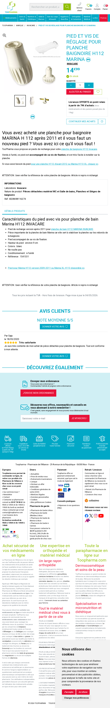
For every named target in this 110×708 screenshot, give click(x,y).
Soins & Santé (22, 18)
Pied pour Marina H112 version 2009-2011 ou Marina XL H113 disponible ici (46, 268)
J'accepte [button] (68, 692)
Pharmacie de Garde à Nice (41, 510)
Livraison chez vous (93, 495)
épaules (50, 581)
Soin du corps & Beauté (52, 18)
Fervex (23, 644)
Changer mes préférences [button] (76, 698)
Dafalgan (19, 632)
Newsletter (7, 495)
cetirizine (27, 641)
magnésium (9, 656)
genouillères (62, 574)
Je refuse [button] (82, 692)
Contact (6, 497)
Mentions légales (37, 495)
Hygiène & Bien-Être (64, 18)
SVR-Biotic (84, 596)
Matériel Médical (87, 18)
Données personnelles (39, 497)
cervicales (42, 581)
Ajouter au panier (80, 91)
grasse (27, 636)
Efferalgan (7, 632)
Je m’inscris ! (79, 418)
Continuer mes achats (82, 121)
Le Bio (95, 18)
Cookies (33, 500)
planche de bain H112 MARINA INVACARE (72, 229)
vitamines (13, 658)
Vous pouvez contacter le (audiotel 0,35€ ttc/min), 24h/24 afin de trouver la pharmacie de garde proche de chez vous (40, 533)
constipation (6, 641)
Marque (19, 26)
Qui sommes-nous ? (10, 492)
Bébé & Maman (41, 18)
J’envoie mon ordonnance (38, 393)
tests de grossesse (27, 653)
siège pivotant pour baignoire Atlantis (52, 664)
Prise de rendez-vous (39, 477)
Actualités (34, 474)
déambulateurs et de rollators (50, 647)
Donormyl (5, 648)
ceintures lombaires (46, 576)
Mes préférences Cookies (40, 502)
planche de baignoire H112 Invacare (79, 149)
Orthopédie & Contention (76, 18)
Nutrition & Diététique (32, 18)
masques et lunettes (46, 695)
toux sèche (18, 636)
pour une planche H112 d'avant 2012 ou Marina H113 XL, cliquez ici (64, 164)
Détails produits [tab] (14, 211)
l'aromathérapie (93, 626)
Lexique (33, 482)
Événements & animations (41, 479)
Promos (103, 18)
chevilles (66, 581)
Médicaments (9, 18)
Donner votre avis (55, 326)
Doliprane (22, 627)
